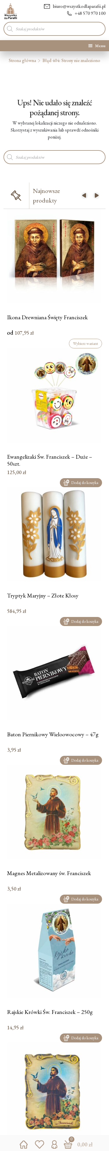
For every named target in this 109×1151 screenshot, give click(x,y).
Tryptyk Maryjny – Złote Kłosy (42, 595)
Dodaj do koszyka (81, 483)
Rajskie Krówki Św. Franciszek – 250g (50, 1012)
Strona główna (22, 60)
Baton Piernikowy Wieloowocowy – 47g (53, 734)
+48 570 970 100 (86, 13)
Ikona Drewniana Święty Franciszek (47, 317)
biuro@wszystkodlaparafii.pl (75, 6)
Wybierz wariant (85, 343)
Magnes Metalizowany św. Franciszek (49, 873)
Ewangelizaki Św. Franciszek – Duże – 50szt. (49, 460)
